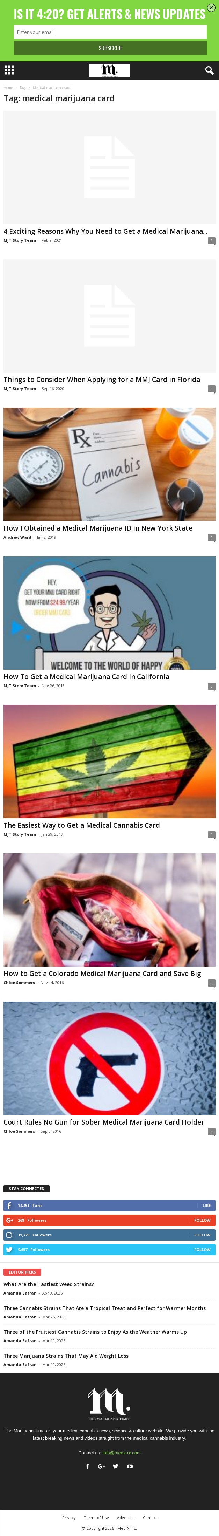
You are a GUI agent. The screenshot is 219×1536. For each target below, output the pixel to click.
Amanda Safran (20, 1293)
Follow (202, 1220)
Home (8, 87)
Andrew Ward (17, 537)
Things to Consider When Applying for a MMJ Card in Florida (101, 379)
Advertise (126, 1517)
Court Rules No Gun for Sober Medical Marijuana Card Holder (103, 1122)
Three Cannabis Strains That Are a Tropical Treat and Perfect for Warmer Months (104, 1308)
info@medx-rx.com (122, 1452)
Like (207, 1205)
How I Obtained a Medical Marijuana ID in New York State (97, 528)
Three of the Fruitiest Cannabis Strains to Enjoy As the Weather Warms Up (95, 1332)
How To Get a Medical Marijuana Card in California (86, 676)
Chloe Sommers (19, 982)
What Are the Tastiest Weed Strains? (48, 1284)
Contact (150, 1517)
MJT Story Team (19, 240)
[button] (208, 70)
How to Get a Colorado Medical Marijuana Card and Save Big (102, 973)
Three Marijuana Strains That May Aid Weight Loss (66, 1355)
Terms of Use (96, 1517)
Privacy (69, 1517)
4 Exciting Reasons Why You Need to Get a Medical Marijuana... (105, 231)
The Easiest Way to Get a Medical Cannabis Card (81, 825)
